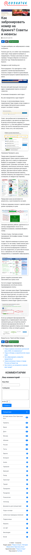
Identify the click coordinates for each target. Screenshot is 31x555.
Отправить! (6, 405)
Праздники (15, 488)
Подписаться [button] (14, 41)
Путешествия (15, 412)
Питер (15, 475)
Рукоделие (15, 493)
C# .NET (15, 528)
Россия (15, 445)
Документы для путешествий (15, 506)
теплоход (15, 502)
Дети (15, 431)
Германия (15, 466)
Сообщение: (6, 388)
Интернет (15, 458)
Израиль (15, 523)
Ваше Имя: (5, 382)
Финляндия (15, 532)
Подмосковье (15, 519)
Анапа (15, 462)
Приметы (15, 423)
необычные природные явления (15, 515)
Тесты (15, 449)
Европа (15, 453)
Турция (15, 484)
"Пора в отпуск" (16, 545)
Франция (15, 471)
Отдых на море (15, 510)
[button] (3, 41)
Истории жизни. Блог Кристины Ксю (15, 417)
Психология (15, 497)
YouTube (19, 551)
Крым (15, 427)
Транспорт (15, 480)
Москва (15, 436)
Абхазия (15, 440)
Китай (15, 537)
